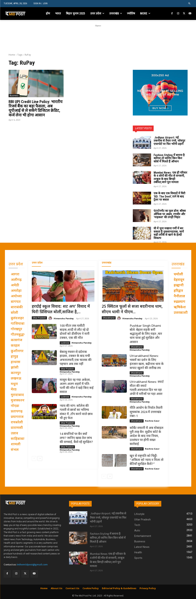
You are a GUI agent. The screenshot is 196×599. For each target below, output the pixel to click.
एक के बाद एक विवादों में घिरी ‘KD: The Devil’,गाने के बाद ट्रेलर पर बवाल (169, 196)
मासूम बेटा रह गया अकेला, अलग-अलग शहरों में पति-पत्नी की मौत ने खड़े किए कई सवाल (77, 386)
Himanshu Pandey (64, 318)
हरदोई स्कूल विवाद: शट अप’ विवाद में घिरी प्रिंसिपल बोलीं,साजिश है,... (61, 309)
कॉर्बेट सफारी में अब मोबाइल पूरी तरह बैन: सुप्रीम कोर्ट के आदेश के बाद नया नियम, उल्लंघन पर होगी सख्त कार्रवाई (146, 436)
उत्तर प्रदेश (37, 263)
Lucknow (65, 343)
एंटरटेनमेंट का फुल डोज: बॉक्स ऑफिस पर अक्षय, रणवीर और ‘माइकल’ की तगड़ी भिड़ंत (170, 214)
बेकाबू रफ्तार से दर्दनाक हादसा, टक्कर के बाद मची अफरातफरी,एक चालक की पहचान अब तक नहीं (76, 358)
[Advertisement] (98, 36)
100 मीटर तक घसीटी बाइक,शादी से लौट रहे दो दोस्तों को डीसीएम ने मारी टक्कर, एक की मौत (75, 332)
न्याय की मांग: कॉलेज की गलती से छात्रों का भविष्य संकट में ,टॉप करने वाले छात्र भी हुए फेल (76, 412)
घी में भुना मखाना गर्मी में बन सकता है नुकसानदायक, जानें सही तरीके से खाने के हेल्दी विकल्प (169, 233)
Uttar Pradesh (39, 317)
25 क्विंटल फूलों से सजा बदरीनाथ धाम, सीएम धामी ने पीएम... (132, 309)
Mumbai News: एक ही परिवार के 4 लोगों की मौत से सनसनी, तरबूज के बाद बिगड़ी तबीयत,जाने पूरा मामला (170, 177)
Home (12, 54)
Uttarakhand (109, 317)
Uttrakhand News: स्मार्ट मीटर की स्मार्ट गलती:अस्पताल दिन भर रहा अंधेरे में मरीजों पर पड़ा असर (147, 388)
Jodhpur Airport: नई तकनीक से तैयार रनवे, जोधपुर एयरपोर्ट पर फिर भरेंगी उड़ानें (169, 141)
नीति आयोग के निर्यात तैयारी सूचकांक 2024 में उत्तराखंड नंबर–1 (146, 412)
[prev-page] (34, 458)
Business (14, 95)
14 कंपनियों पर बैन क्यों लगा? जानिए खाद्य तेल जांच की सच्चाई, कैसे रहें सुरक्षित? (76, 438)
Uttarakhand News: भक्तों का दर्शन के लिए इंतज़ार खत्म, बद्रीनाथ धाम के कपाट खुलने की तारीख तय (147, 362)
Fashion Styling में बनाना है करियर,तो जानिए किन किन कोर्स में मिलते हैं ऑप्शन (169, 158)
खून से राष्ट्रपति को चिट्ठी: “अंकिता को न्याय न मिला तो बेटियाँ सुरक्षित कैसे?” (146, 460)
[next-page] (40, 458)
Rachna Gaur (152, 420)
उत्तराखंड (106, 263)
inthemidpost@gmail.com (32, 564)
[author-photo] (50, 318)
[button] (189, 3)
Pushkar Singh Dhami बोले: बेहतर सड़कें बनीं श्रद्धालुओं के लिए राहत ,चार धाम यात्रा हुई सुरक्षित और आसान (146, 334)
